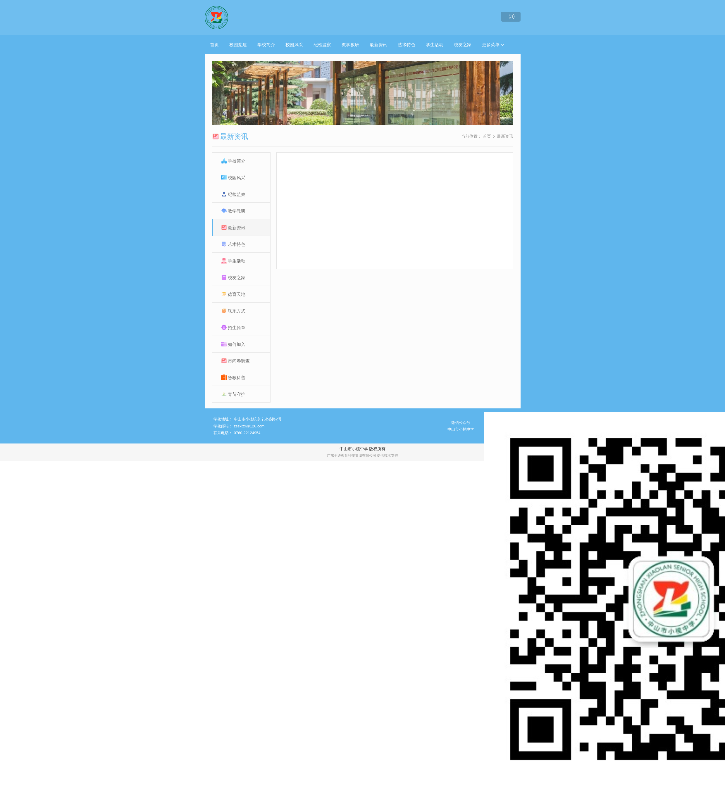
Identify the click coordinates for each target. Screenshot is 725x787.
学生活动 (434, 44)
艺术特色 (406, 44)
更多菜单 (493, 44)
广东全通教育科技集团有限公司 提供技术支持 (362, 455)
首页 (214, 44)
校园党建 (238, 44)
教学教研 (350, 44)
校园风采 (294, 44)
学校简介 (266, 44)
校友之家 (462, 44)
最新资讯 (378, 44)
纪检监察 (322, 44)
